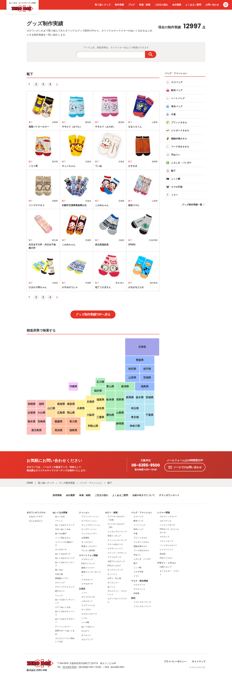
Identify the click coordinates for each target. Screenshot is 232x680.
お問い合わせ (212, 4)
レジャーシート (166, 549)
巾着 (135, 533)
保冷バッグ (138, 529)
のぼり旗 (59, 574)
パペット (59, 521)
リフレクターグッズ (142, 602)
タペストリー (113, 583)
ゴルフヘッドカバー (168, 516)
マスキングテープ (89, 614)
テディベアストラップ (64, 587)
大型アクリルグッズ (116, 561)
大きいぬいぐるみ (63, 529)
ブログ (131, 4)
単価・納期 (144, 4)
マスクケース (139, 585)
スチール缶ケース (115, 544)
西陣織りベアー (62, 578)
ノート (84, 593)
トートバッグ (139, 525)
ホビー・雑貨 (111, 512)
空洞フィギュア (114, 536)
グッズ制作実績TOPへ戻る (93, 314)
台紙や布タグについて (143, 495)
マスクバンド (139, 589)
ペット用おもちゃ (63, 538)
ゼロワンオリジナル (36, 512)
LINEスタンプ (165, 567)
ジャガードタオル (141, 542)
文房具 (82, 589)
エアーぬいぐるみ (63, 607)
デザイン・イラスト (166, 563)
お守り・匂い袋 (114, 578)
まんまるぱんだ (36, 521)
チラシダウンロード (169, 495)
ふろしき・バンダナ (142, 559)
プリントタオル (140, 538)
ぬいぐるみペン (88, 627)
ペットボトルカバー (168, 545)
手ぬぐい (137, 555)
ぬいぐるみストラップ (64, 525)
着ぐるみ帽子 (61, 533)
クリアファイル (88, 605)
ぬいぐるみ (60, 516)
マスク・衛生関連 (139, 581)
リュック (59, 595)
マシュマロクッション (91, 525)
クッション (84, 512)
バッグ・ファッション (91, 483)
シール (84, 618)
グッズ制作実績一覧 (192, 204)
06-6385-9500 (145, 465)
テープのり (86, 609)
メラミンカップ (166, 541)
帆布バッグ (138, 521)
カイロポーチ (61, 549)
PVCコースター (166, 558)
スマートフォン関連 (88, 555)
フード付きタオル (141, 550)
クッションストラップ (117, 540)
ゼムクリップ (87, 639)
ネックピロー (87, 542)
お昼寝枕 (85, 538)
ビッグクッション (89, 529)
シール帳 (85, 622)
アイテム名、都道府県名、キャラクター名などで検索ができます (116, 47)
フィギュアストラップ (117, 531)
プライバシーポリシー (175, 661)
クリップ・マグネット (117, 553)
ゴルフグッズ (165, 521)
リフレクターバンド (142, 606)
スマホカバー (87, 580)
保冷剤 (162, 554)
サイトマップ (198, 661)
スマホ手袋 (138, 572)
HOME (30, 483)
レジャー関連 (163, 512)
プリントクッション (90, 516)
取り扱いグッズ (103, 4)
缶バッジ (111, 587)
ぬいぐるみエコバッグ (64, 558)
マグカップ (164, 537)
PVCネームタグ (114, 565)
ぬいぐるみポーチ (63, 554)
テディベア (60, 583)
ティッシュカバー (63, 626)
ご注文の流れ (161, 4)
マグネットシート (115, 548)
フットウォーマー (89, 533)
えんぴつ (85, 631)
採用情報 (57, 495)
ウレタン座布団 (88, 550)
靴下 (109, 483)
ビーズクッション (89, 521)
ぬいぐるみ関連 (60, 512)
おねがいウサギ (36, 516)
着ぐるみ (59, 570)
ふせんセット (87, 601)
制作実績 (119, 4)
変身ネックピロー (89, 546)
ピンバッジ (112, 574)
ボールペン (86, 635)
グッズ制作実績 (67, 483)
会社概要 (176, 4)
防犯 (133, 598)
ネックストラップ (115, 570)
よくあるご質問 (193, 4)
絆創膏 (136, 593)
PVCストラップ (88, 563)
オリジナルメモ (88, 597)
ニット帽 (137, 567)
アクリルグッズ (114, 557)
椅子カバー (60, 591)
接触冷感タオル (140, 546)
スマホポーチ (87, 584)
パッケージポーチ (167, 525)
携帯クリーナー (88, 568)
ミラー (136, 576)
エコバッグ (138, 516)
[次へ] (57, 84)
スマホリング (87, 559)
